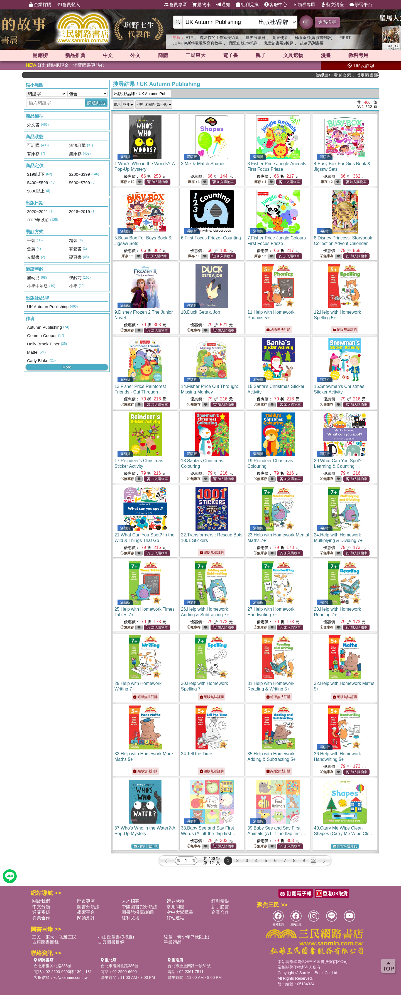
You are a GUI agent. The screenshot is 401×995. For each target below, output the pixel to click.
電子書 (230, 55)
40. (344, 833)
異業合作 (41, 917)
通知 (223, 4)
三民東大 (195, 55)
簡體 (163, 55)
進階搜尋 (327, 22)
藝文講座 (332, 4)
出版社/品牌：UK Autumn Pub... (142, 93)
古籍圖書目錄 (45, 942)
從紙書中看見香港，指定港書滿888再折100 (358, 75)
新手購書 (220, 906)
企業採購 (40, 4)
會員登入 (68, 4)
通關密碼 (41, 912)
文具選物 (293, 55)
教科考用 (358, 55)
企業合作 (220, 912)
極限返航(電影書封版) (313, 37)
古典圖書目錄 (111, 942)
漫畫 (326, 55)
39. (276, 833)
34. (196, 753)
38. (208, 833)
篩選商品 (96, 102)
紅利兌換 (247, 4)
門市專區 (86, 901)
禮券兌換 (175, 901)
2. (203, 163)
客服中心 (275, 4)
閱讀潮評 (86, 917)
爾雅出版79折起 (243, 43)
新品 (75, 55)
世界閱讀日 (255, 37)
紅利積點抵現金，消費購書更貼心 (65, 65)
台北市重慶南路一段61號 (189, 966)
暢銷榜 (40, 55)
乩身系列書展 (312, 43)
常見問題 (175, 906)
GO (306, 21)
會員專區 (175, 4)
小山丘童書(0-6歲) (116, 937)
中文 (108, 55)
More (66, 367)
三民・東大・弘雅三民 (54, 937)
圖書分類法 (88, 906)
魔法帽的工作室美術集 (219, 37)
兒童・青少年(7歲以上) (186, 937)
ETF (189, 37)
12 (313, 860)
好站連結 (175, 917)
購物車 (201, 4)
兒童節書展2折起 (279, 43)
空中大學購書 (180, 912)
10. (200, 312)
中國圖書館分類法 (139, 906)
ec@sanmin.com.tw (70, 977)
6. (211, 238)
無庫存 (326, 256)
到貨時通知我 (146, 846)
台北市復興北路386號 (53, 966)
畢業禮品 (173, 942)
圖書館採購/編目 (138, 912)
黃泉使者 (280, 37)
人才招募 (131, 901)
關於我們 (41, 901)
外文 (135, 55)
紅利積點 (220, 901)
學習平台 (360, 4)
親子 (261, 55)
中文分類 (41, 906)
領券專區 (304, 4)
